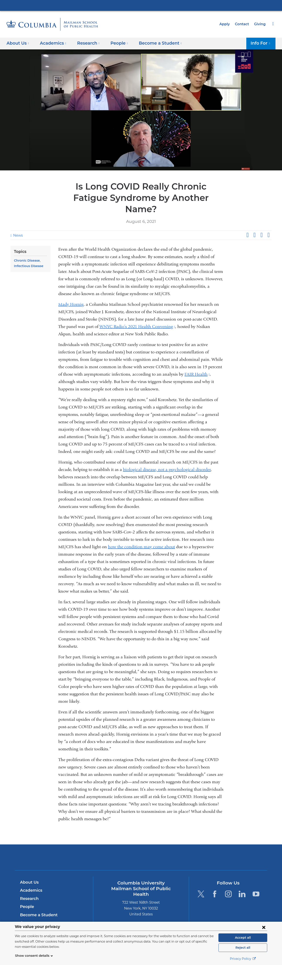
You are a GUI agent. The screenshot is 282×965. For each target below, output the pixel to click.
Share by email (268, 224)
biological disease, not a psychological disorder (167, 458)
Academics (30, 879)
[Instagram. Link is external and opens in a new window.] (228, 882)
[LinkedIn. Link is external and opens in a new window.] (242, 882)
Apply (226, 24)
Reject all (243, 947)
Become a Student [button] (153, 43)
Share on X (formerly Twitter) (254, 224)
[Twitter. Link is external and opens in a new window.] (200, 882)
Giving (260, 24)
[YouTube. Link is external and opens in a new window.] (256, 882)
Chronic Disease (26, 249)
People (26, 895)
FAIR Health (197, 362)
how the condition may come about (141, 535)
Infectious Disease (27, 254)
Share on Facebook (247, 224)
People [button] (115, 43)
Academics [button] (52, 43)
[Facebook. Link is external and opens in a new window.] (214, 882)
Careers (27, 912)
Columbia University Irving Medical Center (141, 5)
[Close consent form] (263, 927)
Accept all (242, 937)
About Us (28, 871)
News (17, 224)
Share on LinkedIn (261, 224)
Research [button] (85, 43)
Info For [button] (262, 43)
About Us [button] (18, 43)
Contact (243, 24)
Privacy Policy (243, 958)
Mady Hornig (71, 293)
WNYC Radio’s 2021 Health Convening (137, 315)
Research (29, 887)
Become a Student (37, 903)
